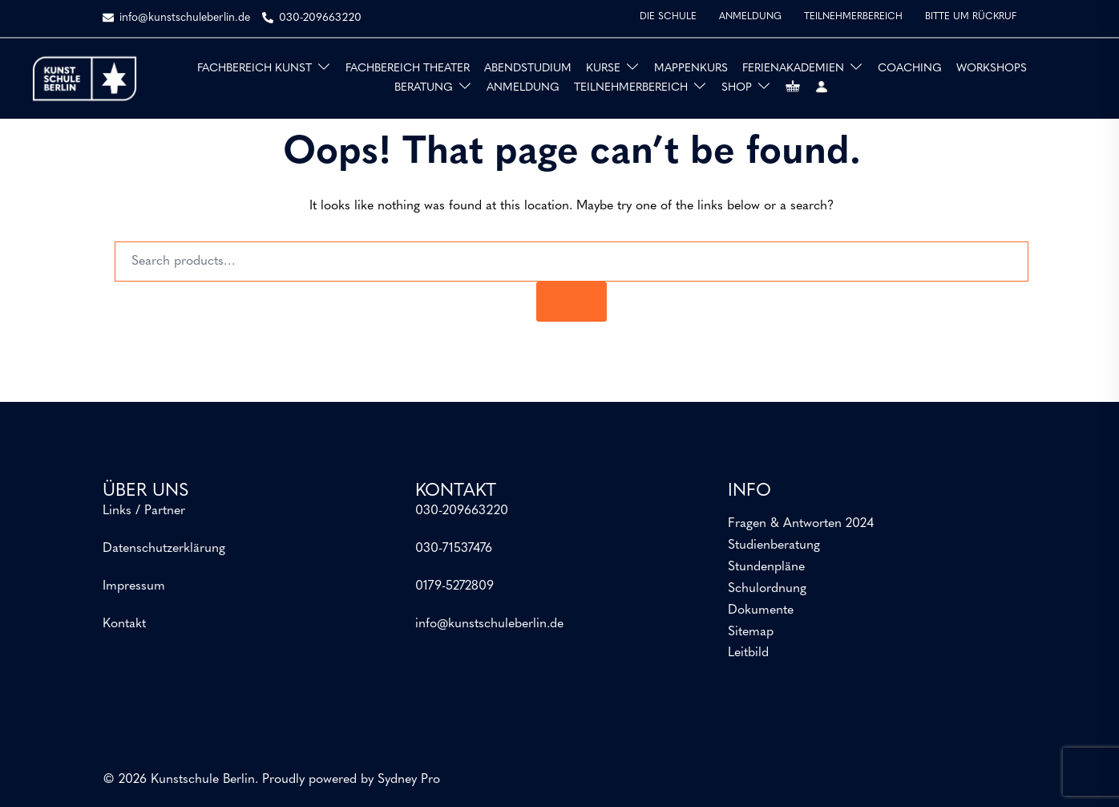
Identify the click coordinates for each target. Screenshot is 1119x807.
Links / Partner (144, 511)
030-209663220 (461, 511)
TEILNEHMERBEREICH (853, 17)
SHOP (736, 88)
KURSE (603, 69)
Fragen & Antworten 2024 (801, 523)
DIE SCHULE (668, 17)
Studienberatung (774, 545)
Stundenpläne (766, 567)
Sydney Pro (409, 779)
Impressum (134, 586)
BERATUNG (423, 88)
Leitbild (748, 653)
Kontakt (124, 624)
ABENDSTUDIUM (528, 69)
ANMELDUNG (750, 17)
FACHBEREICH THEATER (407, 69)
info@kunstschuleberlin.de (489, 624)
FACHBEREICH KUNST (254, 69)
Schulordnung (767, 588)
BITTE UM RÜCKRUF (970, 17)
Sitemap (751, 632)
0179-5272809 (454, 586)
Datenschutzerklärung (164, 548)
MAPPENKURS (691, 69)
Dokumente (761, 610)
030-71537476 (453, 548)
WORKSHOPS (991, 69)
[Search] (571, 302)
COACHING (910, 69)
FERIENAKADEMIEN (793, 69)
